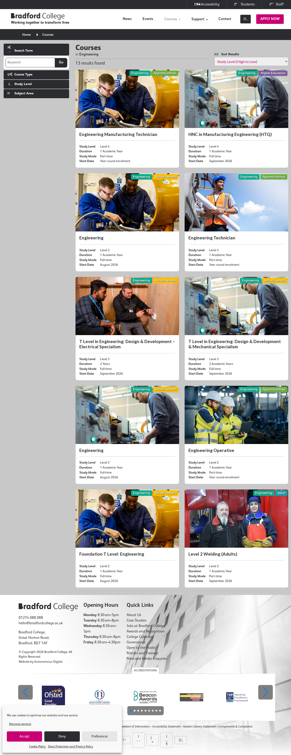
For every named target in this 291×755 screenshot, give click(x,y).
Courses (170, 19)
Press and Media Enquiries (147, 659)
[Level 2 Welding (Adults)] (236, 538)
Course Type (20, 74)
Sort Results (226, 54)
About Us (134, 615)
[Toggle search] (245, 19)
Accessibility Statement (166, 726)
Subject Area (20, 93)
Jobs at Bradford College (146, 626)
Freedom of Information (135, 726)
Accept (24, 736)
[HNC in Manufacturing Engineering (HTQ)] (236, 119)
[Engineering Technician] (236, 222)
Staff (276, 4)
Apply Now (270, 19)
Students (244, 4)
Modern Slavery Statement (199, 726)
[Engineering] (127, 222)
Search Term (20, 49)
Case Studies (136, 620)
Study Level (20, 84)
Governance (136, 642)
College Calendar (140, 637)
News (127, 19)
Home (26, 34)
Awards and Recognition (146, 631)
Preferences (100, 736)
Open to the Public (141, 648)
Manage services (20, 724)
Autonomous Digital (48, 661)
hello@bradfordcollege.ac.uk (41, 623)
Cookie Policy (37, 746)
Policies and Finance (142, 653)
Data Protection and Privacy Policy (70, 746)
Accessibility (207, 4)
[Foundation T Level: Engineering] (127, 538)
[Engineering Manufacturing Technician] (127, 119)
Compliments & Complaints (235, 726)
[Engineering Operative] (236, 435)
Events (148, 19)
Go (61, 62)
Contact (224, 19)
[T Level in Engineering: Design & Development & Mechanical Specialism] (236, 328)
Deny (62, 736)
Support (197, 19)
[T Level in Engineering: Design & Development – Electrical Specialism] (127, 328)
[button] (265, 692)
